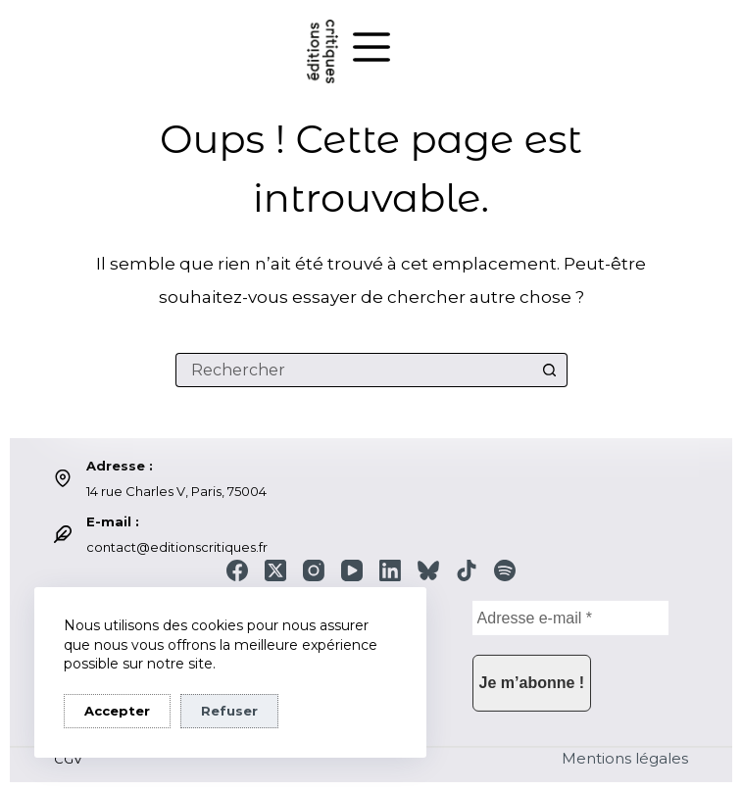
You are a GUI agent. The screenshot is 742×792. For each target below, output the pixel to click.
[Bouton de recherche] (550, 370)
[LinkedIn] (390, 570)
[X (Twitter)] (275, 570)
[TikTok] (466, 570)
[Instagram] (313, 570)
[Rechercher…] (354, 370)
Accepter (117, 710)
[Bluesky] (428, 570)
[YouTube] (352, 570)
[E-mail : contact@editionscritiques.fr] (63, 534)
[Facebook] (237, 570)
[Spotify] (505, 570)
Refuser (229, 710)
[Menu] (371, 47)
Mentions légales (625, 758)
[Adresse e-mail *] (570, 618)
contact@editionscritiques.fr (177, 547)
